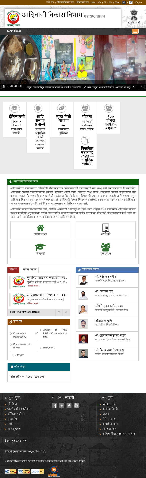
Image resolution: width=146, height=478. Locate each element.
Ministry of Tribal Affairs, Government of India (55, 333)
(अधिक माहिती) (67, 217)
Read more (33, 286)
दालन (105, 414)
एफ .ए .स (106, 254)
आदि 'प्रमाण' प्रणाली (40, 121)
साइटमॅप (12, 419)
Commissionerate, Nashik (22, 346)
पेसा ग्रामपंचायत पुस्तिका (63, 129)
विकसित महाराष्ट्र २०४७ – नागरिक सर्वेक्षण (87, 156)
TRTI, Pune (48, 348)
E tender (19, 355)
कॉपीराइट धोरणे (16, 414)
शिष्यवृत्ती (17, 117)
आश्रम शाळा (40, 235)
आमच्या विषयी (110, 409)
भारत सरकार (109, 429)
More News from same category (25, 312)
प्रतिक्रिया (12, 404)
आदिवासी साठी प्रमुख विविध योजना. (87, 125)
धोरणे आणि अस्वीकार (19, 409)
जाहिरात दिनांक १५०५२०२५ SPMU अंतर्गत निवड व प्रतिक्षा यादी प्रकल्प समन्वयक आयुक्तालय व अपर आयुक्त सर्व (71, 93)
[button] (11, 59)
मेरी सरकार (108, 419)
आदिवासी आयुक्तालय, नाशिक (119, 434)
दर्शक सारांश (109, 404)
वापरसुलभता (14, 429)
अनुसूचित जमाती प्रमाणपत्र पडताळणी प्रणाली (40, 141)
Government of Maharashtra (25, 335)
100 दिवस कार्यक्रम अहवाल (111, 123)
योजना (87, 117)
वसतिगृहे (105, 230)
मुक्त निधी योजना (63, 119)
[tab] (13, 270)
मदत (10, 424)
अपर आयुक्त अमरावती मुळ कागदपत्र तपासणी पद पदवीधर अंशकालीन (53, 87)
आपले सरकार (110, 424)
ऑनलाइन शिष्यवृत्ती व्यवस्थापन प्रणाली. (16, 127)
